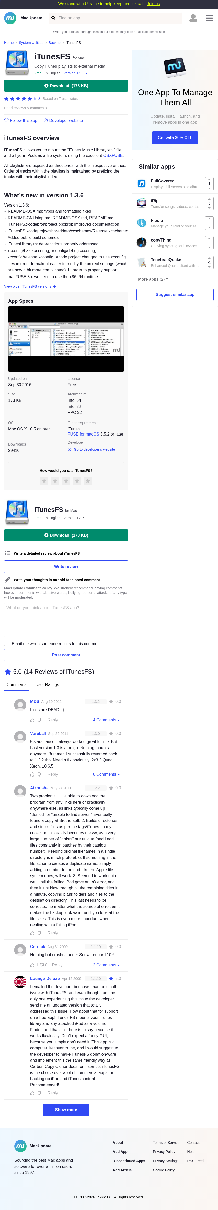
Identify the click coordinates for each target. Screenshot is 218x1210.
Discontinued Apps (129, 1161)
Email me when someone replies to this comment (56, 644)
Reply (53, 720)
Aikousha (39, 788)
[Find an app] (53, 18)
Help (190, 1151)
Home (9, 42)
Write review (66, 566)
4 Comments (107, 720)
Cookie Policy (164, 1170)
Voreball (38, 733)
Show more (66, 1109)
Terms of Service (166, 1142)
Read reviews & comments (25, 108)
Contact (193, 1142)
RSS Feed (195, 1161)
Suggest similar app (175, 294)
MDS (34, 701)
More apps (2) (151, 279)
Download (66, 85)
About (118, 1142)
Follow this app (20, 121)
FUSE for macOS (83, 434)
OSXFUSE (113, 155)
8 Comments (107, 774)
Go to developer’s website (91, 449)
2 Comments (107, 965)
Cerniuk (37, 946)
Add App (120, 1151)
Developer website (63, 121)
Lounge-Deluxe (45, 978)
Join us (153, 3)
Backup (55, 42)
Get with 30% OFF (175, 137)
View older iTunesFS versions (30, 286)
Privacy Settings (165, 1161)
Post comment (66, 655)
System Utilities (31, 42)
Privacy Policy (164, 1151)
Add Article (122, 1170)
